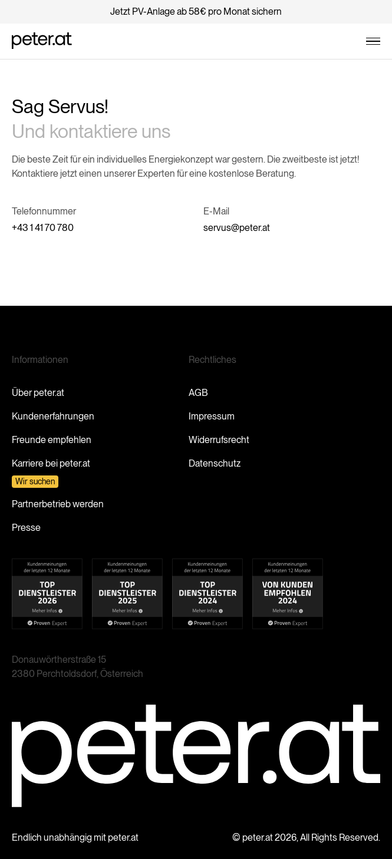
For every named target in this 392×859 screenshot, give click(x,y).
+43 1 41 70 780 (43, 227)
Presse (26, 527)
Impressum (212, 416)
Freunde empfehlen (51, 439)
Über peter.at (38, 392)
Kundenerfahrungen (53, 416)
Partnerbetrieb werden (58, 504)
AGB (198, 392)
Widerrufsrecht (219, 439)
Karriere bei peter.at (51, 463)
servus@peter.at (236, 227)
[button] (373, 41)
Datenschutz (215, 463)
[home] (42, 41)
